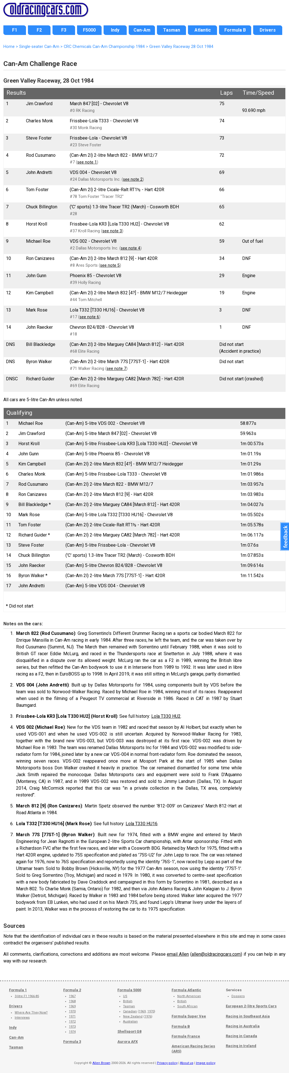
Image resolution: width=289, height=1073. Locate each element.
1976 (147, 1016)
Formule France (186, 1036)
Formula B (181, 1026)
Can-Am (16, 1037)
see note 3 (112, 231)
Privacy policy (167, 1063)
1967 (72, 996)
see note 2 (133, 179)
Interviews (22, 1017)
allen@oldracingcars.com (216, 954)
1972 (72, 1021)
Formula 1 (18, 990)
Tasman (16, 1047)
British (127, 1001)
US (125, 996)
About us (186, 1063)
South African (187, 1006)
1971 (72, 1016)
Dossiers (238, 996)
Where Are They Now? (31, 1012)
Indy (13, 1027)
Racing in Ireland (241, 1046)
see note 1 (87, 162)
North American (189, 996)
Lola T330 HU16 (141, 823)
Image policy (205, 1063)
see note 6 (89, 317)
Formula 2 (72, 990)
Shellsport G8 (129, 1031)
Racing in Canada (241, 1036)
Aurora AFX (127, 1041)
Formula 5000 (129, 990)
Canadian (130, 1011)
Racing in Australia (243, 1026)
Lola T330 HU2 (166, 716)
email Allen (178, 954)
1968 (72, 1001)
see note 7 (116, 368)
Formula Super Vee (189, 1016)
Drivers (15, 1006)
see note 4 (130, 248)
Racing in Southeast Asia (248, 1016)
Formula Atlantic (186, 990)
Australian (130, 1021)
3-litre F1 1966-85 (27, 996)
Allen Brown (101, 1063)
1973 (72, 1026)
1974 (72, 1032)
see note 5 (110, 265)
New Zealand (133, 1016)
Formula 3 (72, 1041)
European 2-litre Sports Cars (251, 1006)
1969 (72, 1006)
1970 (72, 1011)
